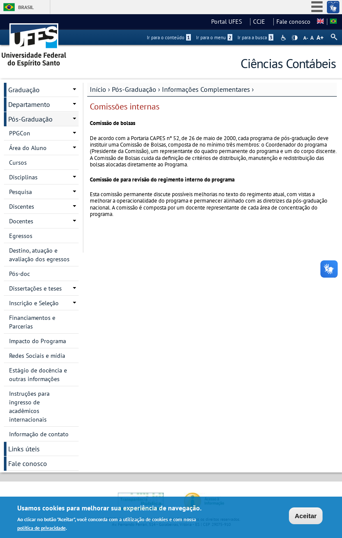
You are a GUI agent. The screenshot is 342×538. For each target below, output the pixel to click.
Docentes (21, 221)
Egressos (20, 236)
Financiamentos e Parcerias (32, 322)
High (294, 38)
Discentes (21, 206)
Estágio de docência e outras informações (38, 374)
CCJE (261, 21)
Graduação (24, 89)
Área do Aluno (28, 148)
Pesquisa (20, 192)
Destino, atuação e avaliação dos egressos (39, 255)
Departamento (29, 104)
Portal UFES (229, 21)
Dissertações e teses (35, 288)
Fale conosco (293, 21)
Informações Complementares (206, 89)
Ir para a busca (255, 37)
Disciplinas (23, 177)
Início (98, 89)
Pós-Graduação (134, 89)
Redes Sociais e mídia (37, 356)
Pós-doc (19, 274)
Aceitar (306, 516)
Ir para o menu (214, 37)
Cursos (18, 162)
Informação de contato (39, 434)
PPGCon (19, 133)
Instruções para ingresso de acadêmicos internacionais (29, 406)
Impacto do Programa (37, 341)
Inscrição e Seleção (34, 303)
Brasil (26, 7)
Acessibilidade (284, 38)
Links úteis (24, 448)
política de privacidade (41, 529)
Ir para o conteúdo (169, 37)
